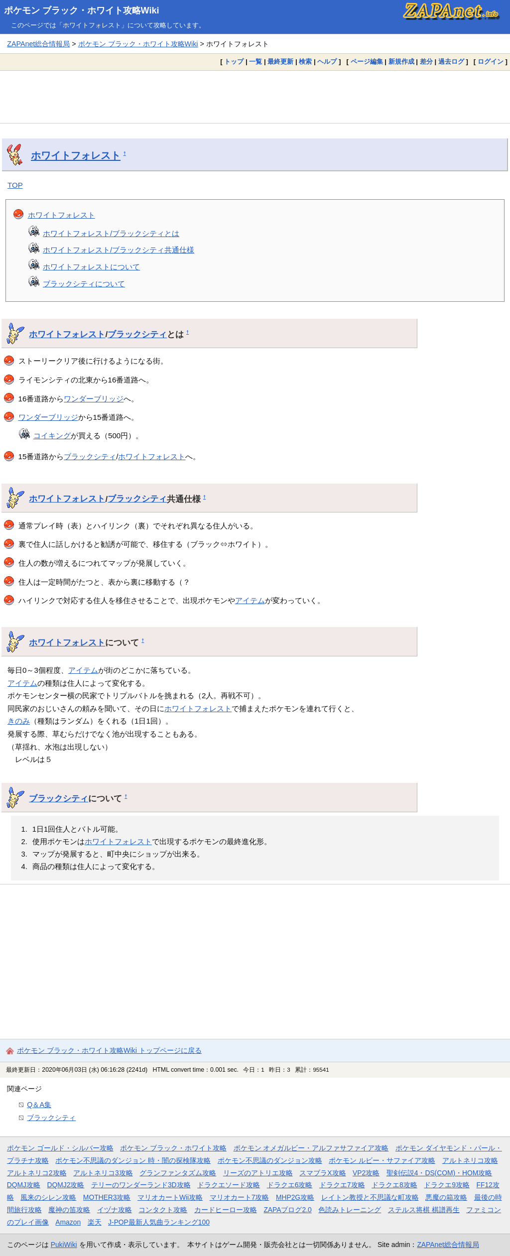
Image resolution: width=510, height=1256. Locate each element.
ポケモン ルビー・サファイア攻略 (382, 1160)
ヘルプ (327, 61)
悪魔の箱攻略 (446, 1197)
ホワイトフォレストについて (91, 266)
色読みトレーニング (349, 1210)
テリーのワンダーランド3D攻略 (141, 1185)
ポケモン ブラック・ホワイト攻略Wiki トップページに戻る (109, 1050)
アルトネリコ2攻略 (37, 1173)
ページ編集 (367, 61)
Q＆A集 (39, 1105)
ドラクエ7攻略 (342, 1185)
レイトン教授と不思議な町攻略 (370, 1197)
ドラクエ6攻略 (290, 1185)
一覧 (255, 61)
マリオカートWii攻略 (170, 1197)
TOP (15, 185)
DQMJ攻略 (23, 1185)
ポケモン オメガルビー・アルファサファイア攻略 (311, 1148)
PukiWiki (64, 1245)
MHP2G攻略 (295, 1197)
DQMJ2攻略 (66, 1185)
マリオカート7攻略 (239, 1197)
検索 (305, 61)
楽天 (95, 1222)
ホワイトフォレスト (76, 155)
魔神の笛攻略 (69, 1210)
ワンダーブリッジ (94, 398)
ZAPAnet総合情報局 (38, 44)
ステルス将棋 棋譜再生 (424, 1210)
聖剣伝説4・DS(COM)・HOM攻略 (439, 1173)
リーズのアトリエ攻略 (258, 1173)
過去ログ (451, 61)
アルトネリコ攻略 (470, 1160)
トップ (234, 61)
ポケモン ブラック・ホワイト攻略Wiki (81, 10)
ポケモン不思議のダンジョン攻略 (270, 1160)
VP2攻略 (366, 1173)
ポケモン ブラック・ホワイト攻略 (173, 1148)
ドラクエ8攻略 (394, 1185)
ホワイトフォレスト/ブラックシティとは (111, 233)
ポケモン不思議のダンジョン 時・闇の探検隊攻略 (133, 1160)
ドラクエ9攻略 (447, 1185)
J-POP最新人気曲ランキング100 (159, 1222)
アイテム (250, 600)
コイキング (52, 435)
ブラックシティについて (84, 283)
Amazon (68, 1222)
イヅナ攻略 (114, 1210)
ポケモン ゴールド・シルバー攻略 (60, 1148)
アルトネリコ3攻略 (103, 1173)
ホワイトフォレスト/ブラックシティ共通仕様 (118, 250)
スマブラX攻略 (322, 1173)
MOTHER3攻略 (107, 1197)
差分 (426, 61)
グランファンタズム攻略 (177, 1173)
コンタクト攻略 (162, 1210)
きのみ (18, 721)
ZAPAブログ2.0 (287, 1210)
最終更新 (280, 61)
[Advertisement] (255, 96)
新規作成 (401, 61)
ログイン (491, 61)
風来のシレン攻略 (48, 1197)
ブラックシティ (137, 334)
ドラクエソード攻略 (228, 1185)
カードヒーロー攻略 (225, 1210)
